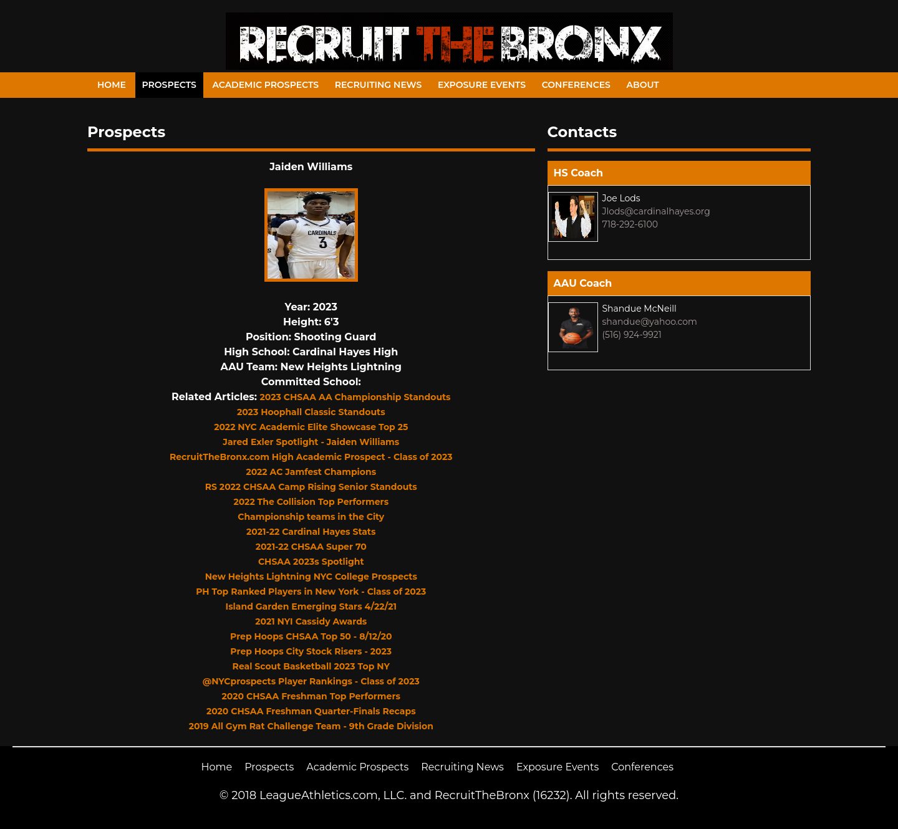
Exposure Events (482, 84)
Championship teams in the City (311, 516)
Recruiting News (378, 84)
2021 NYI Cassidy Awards (311, 621)
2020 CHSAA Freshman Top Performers (311, 696)
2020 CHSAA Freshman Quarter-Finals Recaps (311, 711)
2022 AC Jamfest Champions (311, 471)
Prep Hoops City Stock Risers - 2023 (311, 651)
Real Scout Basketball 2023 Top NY (311, 666)
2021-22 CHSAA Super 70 (311, 546)
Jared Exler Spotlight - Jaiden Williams (311, 442)
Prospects (169, 84)
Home (111, 84)
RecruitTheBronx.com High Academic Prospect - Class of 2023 (311, 456)
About (643, 84)
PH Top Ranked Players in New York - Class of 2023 (311, 591)
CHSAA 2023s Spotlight (311, 561)
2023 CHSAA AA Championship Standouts (355, 397)
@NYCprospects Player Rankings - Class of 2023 (311, 681)
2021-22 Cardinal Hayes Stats (310, 531)
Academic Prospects (265, 84)
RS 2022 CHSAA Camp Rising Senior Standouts (311, 486)
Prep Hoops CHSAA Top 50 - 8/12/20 (311, 636)
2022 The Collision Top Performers (311, 501)
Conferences (576, 84)
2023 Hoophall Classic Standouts (311, 412)
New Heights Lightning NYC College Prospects (311, 576)
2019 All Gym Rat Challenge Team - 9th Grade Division (311, 726)
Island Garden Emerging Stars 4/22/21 (311, 606)
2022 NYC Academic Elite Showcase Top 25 (311, 427)
